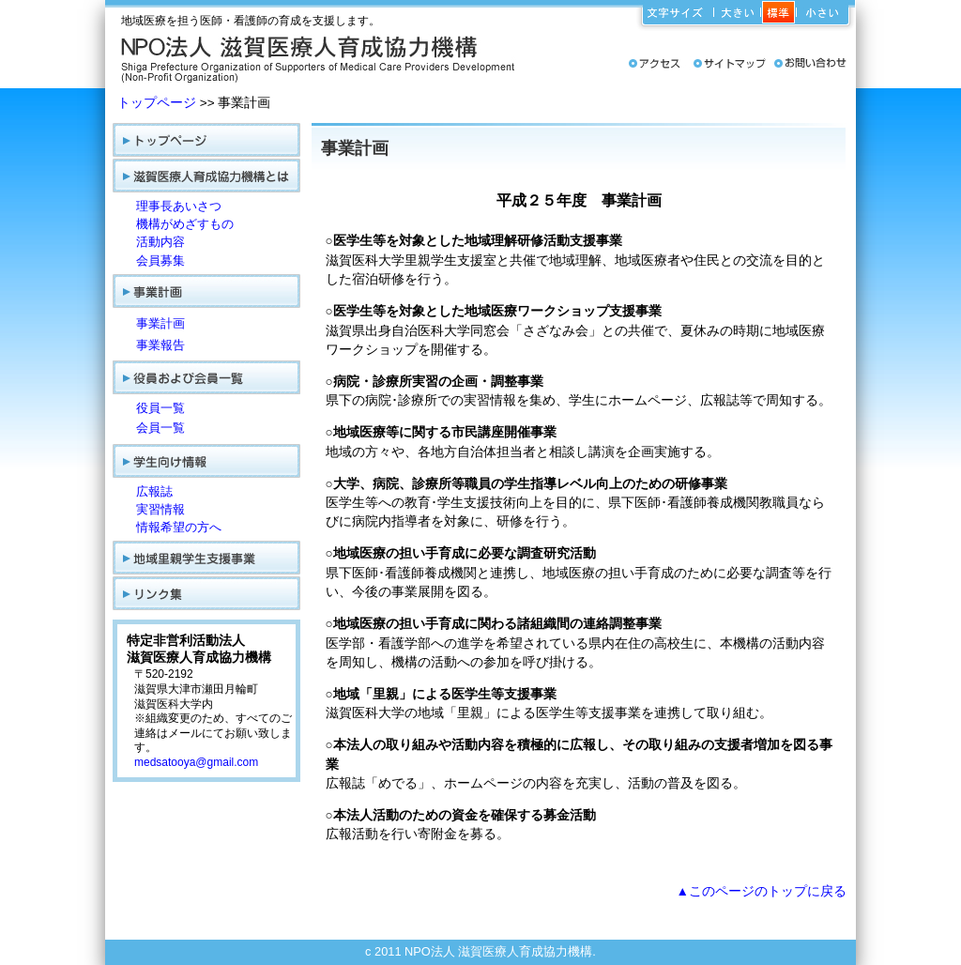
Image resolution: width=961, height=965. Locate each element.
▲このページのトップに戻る (762, 891)
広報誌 (154, 491)
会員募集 (160, 260)
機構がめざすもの (185, 224)
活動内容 (160, 242)
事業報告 (160, 345)
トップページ (156, 103)
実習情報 (160, 509)
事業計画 (160, 323)
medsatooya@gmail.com (196, 762)
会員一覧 (160, 428)
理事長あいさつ (178, 206)
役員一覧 (160, 408)
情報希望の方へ (178, 527)
